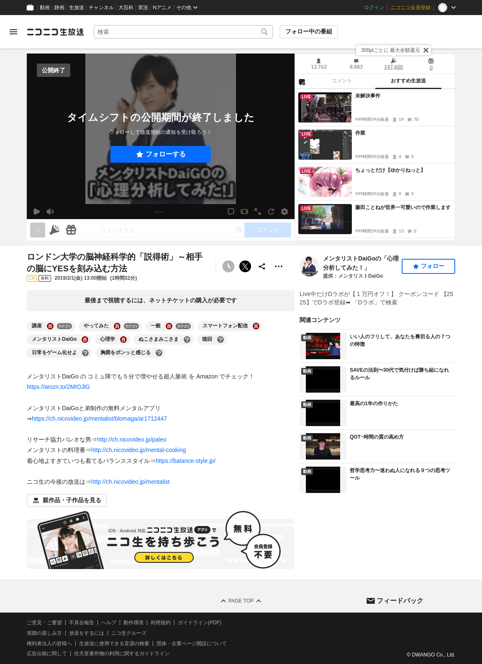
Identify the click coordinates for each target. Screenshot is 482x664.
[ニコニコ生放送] (55, 32)
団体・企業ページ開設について (191, 643)
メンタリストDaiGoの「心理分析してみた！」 (361, 263)
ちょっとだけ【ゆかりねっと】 (390, 170)
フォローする (166, 154)
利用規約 (161, 622)
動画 (45, 7)
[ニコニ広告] (54, 230)
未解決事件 (367, 96)
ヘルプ (108, 622)
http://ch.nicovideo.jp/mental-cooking (138, 450)
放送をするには (86, 633)
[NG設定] (301, 81)
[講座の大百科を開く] (50, 326)
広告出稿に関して (47, 653)
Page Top (241, 601)
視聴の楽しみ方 (44, 633)
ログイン (374, 7)
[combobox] (183, 31)
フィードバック (400, 600)
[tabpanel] (375, 164)
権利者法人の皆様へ (49, 643)
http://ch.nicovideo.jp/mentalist (130, 481)
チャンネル (101, 7)
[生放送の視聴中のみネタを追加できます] (37, 230)
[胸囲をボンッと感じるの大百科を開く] (159, 353)
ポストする (245, 266)
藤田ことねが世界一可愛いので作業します (403, 207)
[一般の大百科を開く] (169, 326)
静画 (59, 7)
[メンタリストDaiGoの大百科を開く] (85, 339)
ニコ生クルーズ (128, 633)
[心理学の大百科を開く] (123, 339)
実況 (143, 7)
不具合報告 (81, 622)
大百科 (125, 7)
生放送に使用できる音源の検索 (114, 643)
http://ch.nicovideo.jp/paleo (132, 439)
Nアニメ (162, 7)
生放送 (76, 7)
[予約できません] (228, 266)
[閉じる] (426, 50)
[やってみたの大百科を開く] (117, 326)
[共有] (262, 266)
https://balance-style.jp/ (185, 460)
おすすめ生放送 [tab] (408, 81)
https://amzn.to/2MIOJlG (58, 386)
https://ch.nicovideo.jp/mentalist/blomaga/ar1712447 (99, 418)
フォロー (432, 266)
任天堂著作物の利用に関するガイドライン (121, 653)
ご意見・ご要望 (44, 623)
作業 (360, 133)
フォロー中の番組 (308, 31)
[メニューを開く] (13, 31)
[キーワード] (183, 31)
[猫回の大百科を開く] (220, 339)
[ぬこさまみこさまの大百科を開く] (187, 339)
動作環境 (133, 622)
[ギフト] (71, 230)
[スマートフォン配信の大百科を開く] (256, 326)
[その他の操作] (279, 266)
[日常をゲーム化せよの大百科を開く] (85, 353)
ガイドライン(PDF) (199, 622)
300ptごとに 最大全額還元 (390, 50)
